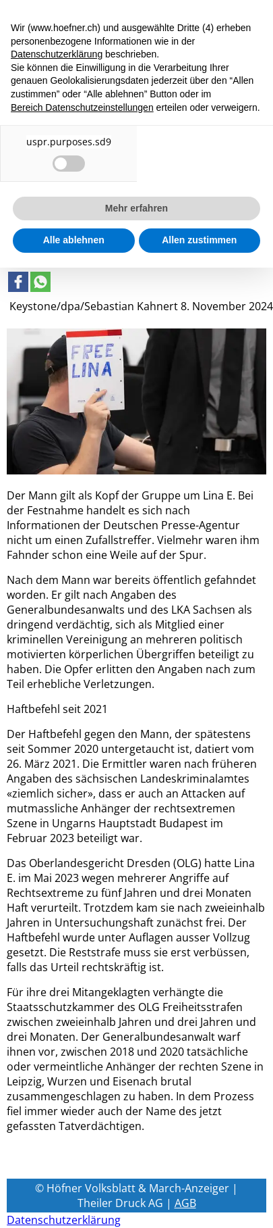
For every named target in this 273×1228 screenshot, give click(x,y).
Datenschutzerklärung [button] (56, 54)
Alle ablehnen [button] (73, 240)
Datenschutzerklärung (64, 1219)
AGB (185, 1203)
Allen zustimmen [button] (199, 240)
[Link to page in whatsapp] (40, 282)
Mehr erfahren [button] (136, 208)
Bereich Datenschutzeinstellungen (82, 107)
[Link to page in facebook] (18, 282)
